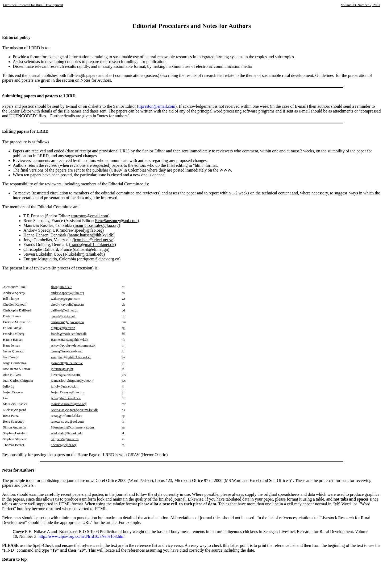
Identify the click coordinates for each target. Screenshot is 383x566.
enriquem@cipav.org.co (98, 259)
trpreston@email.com (156, 106)
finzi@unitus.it (61, 287)
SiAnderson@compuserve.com (72, 427)
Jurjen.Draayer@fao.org (67, 392)
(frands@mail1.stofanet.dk (91, 244)
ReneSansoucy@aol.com (116, 220)
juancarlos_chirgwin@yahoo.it (72, 380)
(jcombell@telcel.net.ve (92, 240)
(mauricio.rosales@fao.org (96, 225)
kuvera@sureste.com (65, 375)
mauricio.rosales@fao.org (68, 404)
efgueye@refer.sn (63, 328)
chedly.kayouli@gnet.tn (67, 304)
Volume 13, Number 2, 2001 (360, 5)
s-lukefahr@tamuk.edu (66, 433)
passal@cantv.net (63, 316)
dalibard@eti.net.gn (64, 310)
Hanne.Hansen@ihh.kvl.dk (69, 340)
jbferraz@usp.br (62, 369)
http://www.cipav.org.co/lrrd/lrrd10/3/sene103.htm (81, 536)
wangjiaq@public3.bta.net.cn (71, 357)
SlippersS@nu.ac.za (64, 439)
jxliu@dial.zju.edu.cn (66, 398)
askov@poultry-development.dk (73, 345)
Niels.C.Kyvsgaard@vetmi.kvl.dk (74, 410)
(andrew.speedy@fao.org (81, 230)
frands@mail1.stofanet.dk (69, 334)
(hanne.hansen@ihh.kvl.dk (90, 235)
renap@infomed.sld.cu (66, 416)
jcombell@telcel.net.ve (67, 363)
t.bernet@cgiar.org (64, 445)
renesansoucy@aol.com (67, 421)
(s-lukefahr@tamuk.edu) (84, 254)
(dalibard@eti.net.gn (90, 249)
